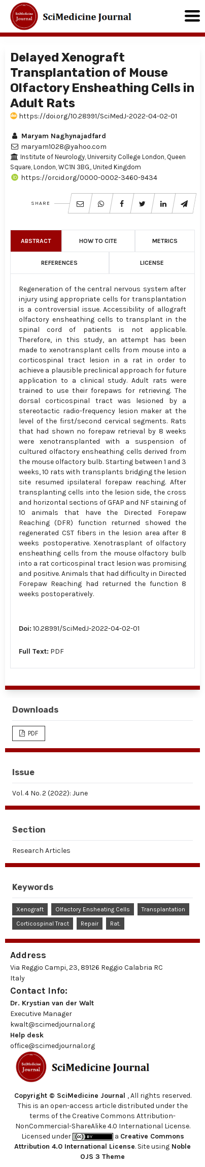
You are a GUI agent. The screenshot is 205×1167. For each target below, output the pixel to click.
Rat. (115, 923)
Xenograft (30, 909)
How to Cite (98, 240)
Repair (89, 923)
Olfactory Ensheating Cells (92, 909)
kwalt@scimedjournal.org (52, 1024)
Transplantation (163, 909)
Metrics (165, 240)
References (59, 262)
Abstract (36, 240)
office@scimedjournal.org (52, 1045)
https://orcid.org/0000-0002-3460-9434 (83, 177)
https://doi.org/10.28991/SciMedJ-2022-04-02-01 (93, 116)
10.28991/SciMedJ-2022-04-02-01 (86, 628)
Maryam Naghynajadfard (58, 136)
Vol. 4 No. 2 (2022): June (50, 793)
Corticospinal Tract (42, 923)
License (152, 262)
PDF (57, 651)
